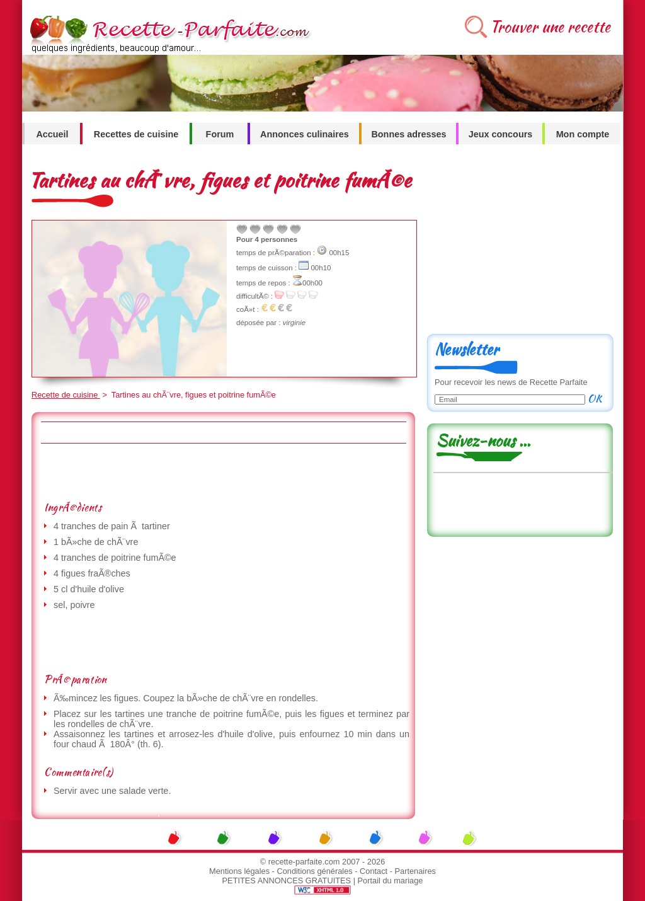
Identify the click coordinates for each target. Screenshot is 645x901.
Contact (373, 871)
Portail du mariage (390, 880)
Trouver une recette (550, 27)
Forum (220, 134)
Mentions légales (239, 871)
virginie (294, 322)
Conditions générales (314, 871)
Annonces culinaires (304, 134)
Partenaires (415, 871)
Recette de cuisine (65, 394)
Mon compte (583, 134)
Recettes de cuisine (136, 134)
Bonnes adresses (408, 134)
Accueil (52, 134)
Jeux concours (501, 134)
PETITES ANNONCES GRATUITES (286, 880)
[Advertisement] (223, 472)
